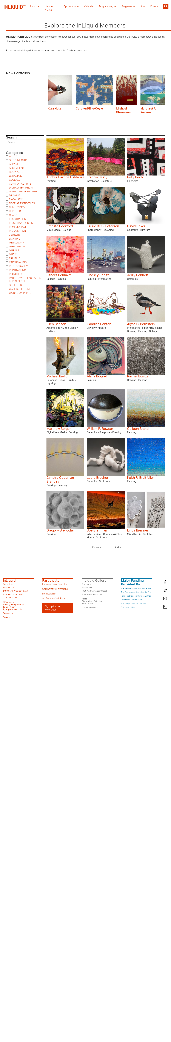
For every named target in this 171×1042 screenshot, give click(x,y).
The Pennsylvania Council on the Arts (136, 592)
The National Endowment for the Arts (136, 588)
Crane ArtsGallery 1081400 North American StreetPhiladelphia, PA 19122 (94, 589)
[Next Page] (117, 547)
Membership (48, 594)
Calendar (89, 6)
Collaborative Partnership (55, 589)
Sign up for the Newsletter (52, 608)
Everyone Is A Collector (54, 584)
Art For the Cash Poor (53, 598)
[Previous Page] (96, 547)
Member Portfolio (49, 8)
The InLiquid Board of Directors (133, 603)
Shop (143, 6)
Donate (154, 6)
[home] (15, 8)
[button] (34, 6)
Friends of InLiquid (128, 607)
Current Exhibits (89, 608)
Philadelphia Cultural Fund (131, 600)
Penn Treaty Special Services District (136, 596)
